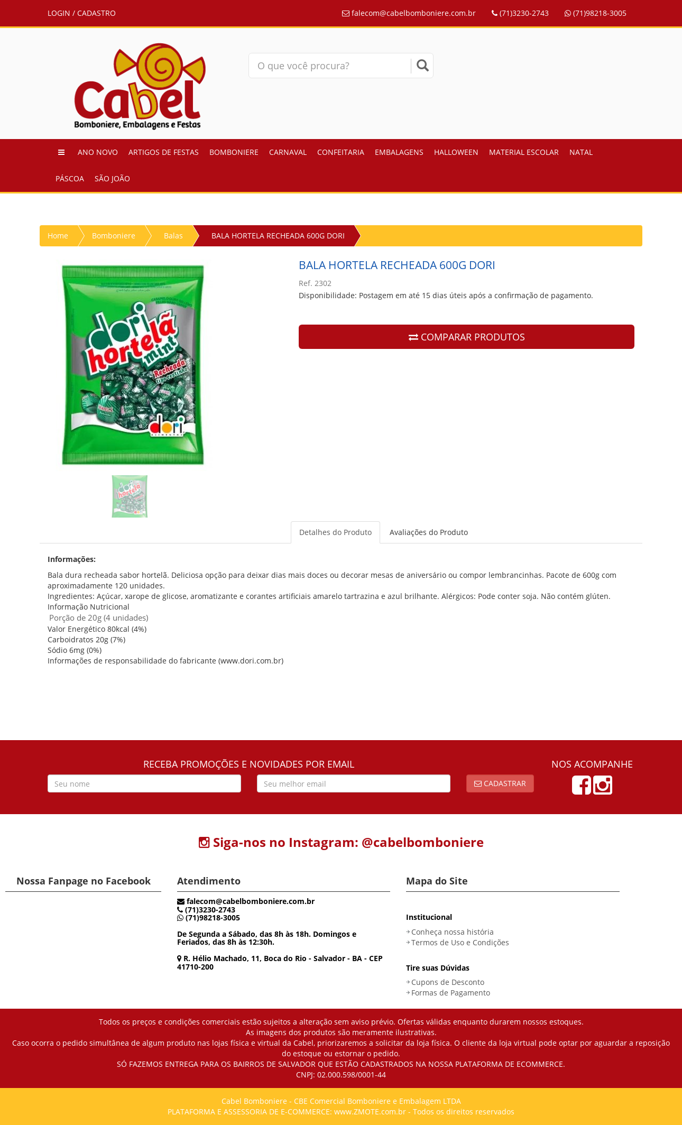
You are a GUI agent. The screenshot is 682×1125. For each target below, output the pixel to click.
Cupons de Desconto (447, 982)
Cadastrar (500, 783)
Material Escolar (524, 152)
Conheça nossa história (452, 932)
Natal (581, 152)
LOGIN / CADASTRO (82, 13)
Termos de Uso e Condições (460, 942)
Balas (173, 235)
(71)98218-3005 (595, 13)
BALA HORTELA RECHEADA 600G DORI (278, 235)
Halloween (456, 152)
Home (58, 235)
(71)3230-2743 (520, 13)
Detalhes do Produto (335, 532)
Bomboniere (234, 152)
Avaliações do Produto (429, 532)
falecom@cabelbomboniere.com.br (409, 13)
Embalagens (399, 152)
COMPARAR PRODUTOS (467, 336)
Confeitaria (340, 152)
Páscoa (70, 178)
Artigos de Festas (163, 152)
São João (112, 178)
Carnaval (288, 152)
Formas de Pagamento (450, 993)
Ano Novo (98, 152)
